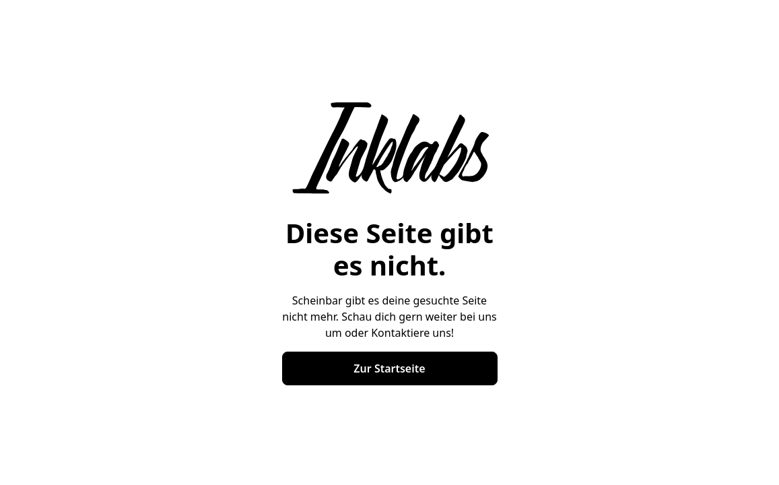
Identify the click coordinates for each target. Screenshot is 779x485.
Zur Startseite (389, 368)
